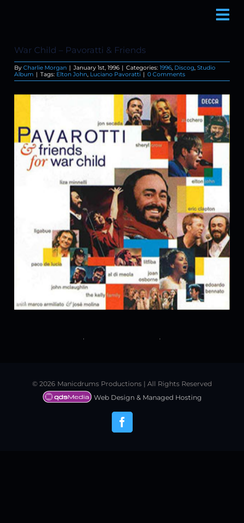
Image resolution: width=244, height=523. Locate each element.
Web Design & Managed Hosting (122, 397)
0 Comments (166, 74)
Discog (184, 67)
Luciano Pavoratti (115, 74)
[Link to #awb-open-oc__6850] (222, 14)
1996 (166, 67)
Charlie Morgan (45, 67)
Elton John (71, 74)
